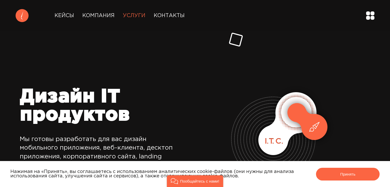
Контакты (169, 15)
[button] (195, 181)
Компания (98, 15)
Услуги (134, 15)
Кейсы (64, 15)
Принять (347, 174)
